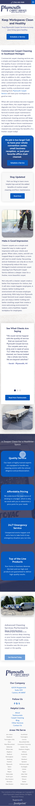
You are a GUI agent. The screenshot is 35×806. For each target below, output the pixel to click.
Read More (17, 196)
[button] (15, 390)
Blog (17, 720)
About (17, 712)
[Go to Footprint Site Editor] (17, 804)
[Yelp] (19, 703)
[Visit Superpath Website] (17, 800)
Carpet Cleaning (17, 718)
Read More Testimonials (17, 397)
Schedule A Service (17, 37)
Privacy (21, 796)
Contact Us (17, 725)
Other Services (17, 723)
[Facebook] (14, 703)
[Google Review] (16, 703)
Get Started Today (15, 660)
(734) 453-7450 (17, 2)
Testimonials (17, 715)
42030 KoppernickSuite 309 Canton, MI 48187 (18, 690)
